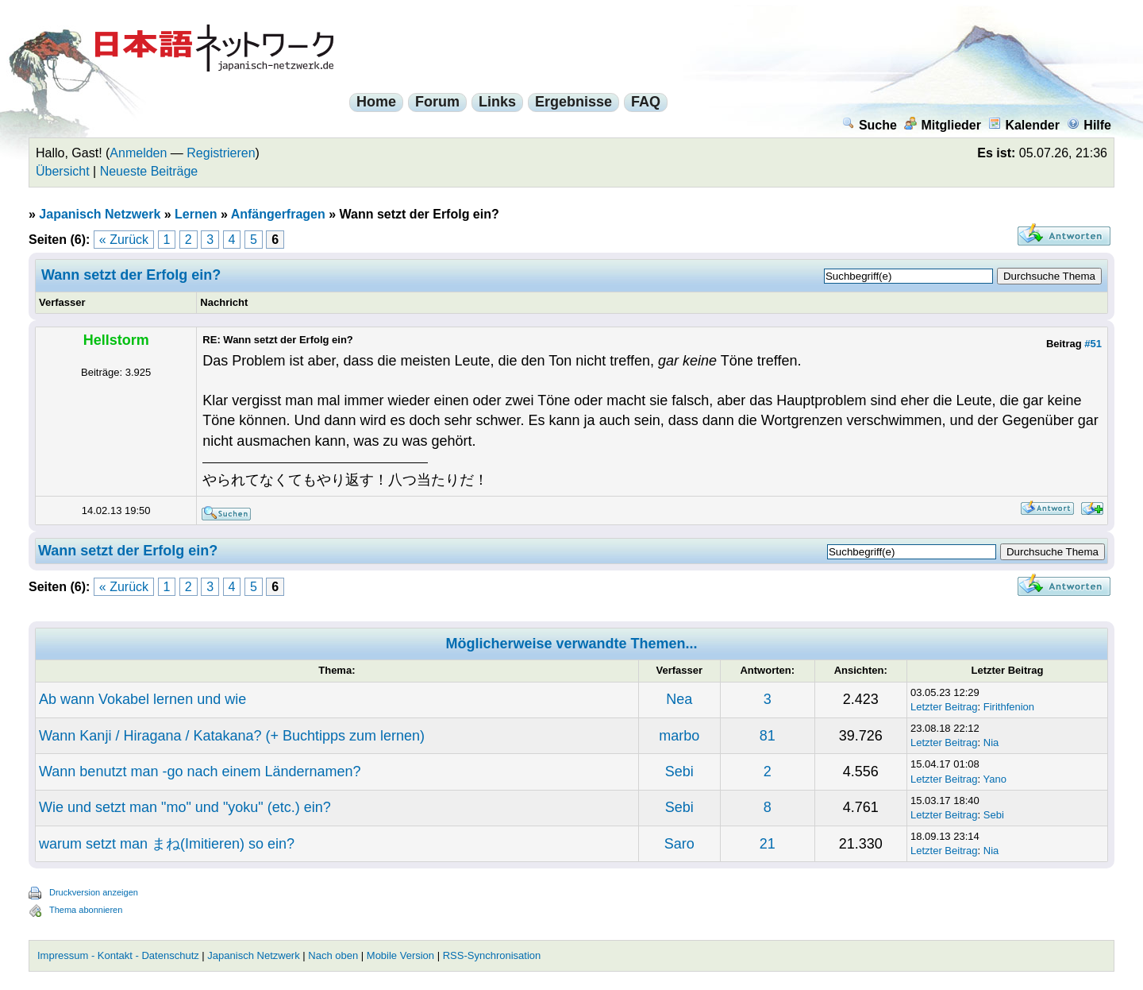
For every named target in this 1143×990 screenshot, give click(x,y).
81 (767, 736)
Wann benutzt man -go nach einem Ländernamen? (200, 771)
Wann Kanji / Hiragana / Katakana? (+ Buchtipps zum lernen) (232, 736)
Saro (679, 844)
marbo (679, 736)
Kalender (1023, 125)
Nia (991, 742)
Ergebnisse (573, 102)
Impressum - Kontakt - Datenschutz (118, 955)
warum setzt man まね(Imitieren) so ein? (166, 844)
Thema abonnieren (85, 910)
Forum (437, 102)
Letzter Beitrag (944, 707)
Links (497, 102)
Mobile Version (400, 955)
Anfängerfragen (278, 214)
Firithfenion (1008, 707)
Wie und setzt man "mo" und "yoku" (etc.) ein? (185, 807)
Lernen (196, 214)
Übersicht (63, 171)
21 (767, 844)
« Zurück (123, 239)
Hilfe (1089, 125)
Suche (869, 125)
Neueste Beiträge (149, 171)
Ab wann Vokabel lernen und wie (142, 699)
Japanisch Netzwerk (99, 214)
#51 (1093, 344)
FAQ (645, 102)
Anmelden (138, 153)
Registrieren (221, 153)
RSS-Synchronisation (492, 955)
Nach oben (333, 955)
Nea (679, 699)
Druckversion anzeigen (93, 892)
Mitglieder (942, 125)
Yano (994, 779)
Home (376, 102)
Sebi (679, 771)
